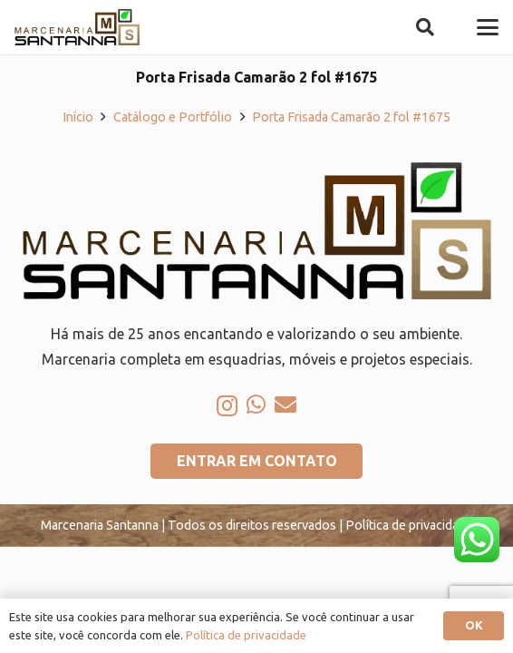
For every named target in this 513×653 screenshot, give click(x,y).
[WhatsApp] (256, 404)
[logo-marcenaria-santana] (77, 27)
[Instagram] (227, 405)
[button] (425, 27)
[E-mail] (285, 404)
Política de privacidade (246, 635)
